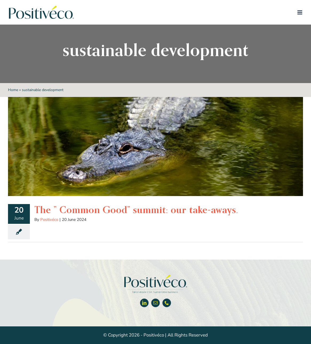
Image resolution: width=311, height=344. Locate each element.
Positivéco (49, 219)
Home (13, 89)
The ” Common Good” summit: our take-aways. (136, 210)
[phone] (166, 303)
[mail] (155, 303)
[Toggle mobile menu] (300, 12)
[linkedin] (144, 303)
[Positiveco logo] (155, 276)
